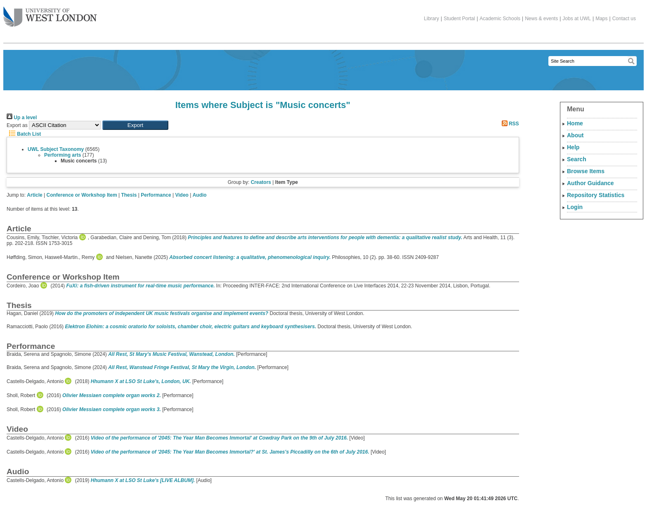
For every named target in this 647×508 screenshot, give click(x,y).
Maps (601, 18)
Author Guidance (590, 183)
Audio (200, 195)
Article (34, 195)
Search (576, 159)
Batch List (24, 134)
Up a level (22, 117)
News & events (541, 18)
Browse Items (585, 171)
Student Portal (459, 18)
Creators (261, 182)
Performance (156, 195)
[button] (135, 125)
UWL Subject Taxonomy (56, 149)
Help (573, 147)
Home (575, 123)
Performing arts (62, 155)
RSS (509, 124)
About (575, 135)
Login (575, 207)
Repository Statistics (595, 195)
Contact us (624, 18)
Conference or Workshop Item (82, 195)
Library (431, 18)
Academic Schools (499, 18)
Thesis (129, 195)
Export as (17, 125)
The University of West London (50, 13)
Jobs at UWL (576, 18)
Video (181, 195)
